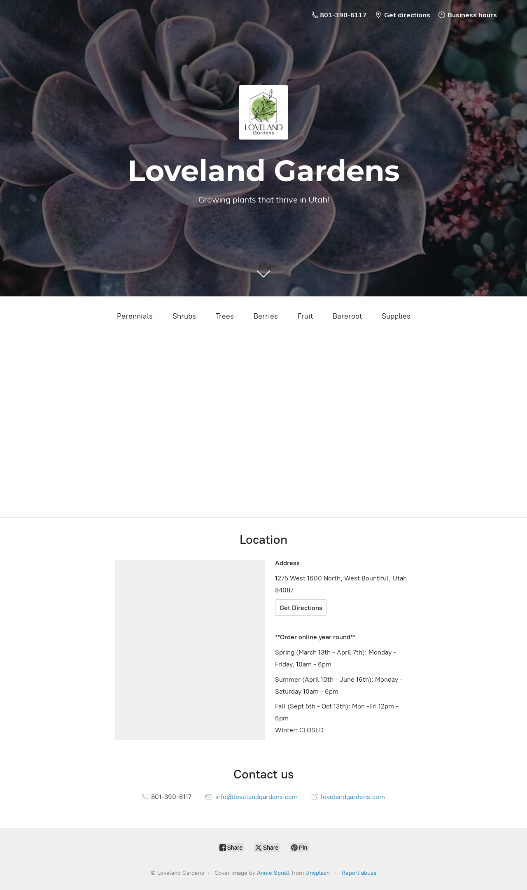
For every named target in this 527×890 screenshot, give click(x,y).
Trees (225, 316)
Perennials (135, 316)
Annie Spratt (273, 872)
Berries (266, 316)
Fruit (305, 316)
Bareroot (347, 316)
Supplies (396, 316)
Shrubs (184, 316)
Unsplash (317, 872)
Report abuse (359, 872)
